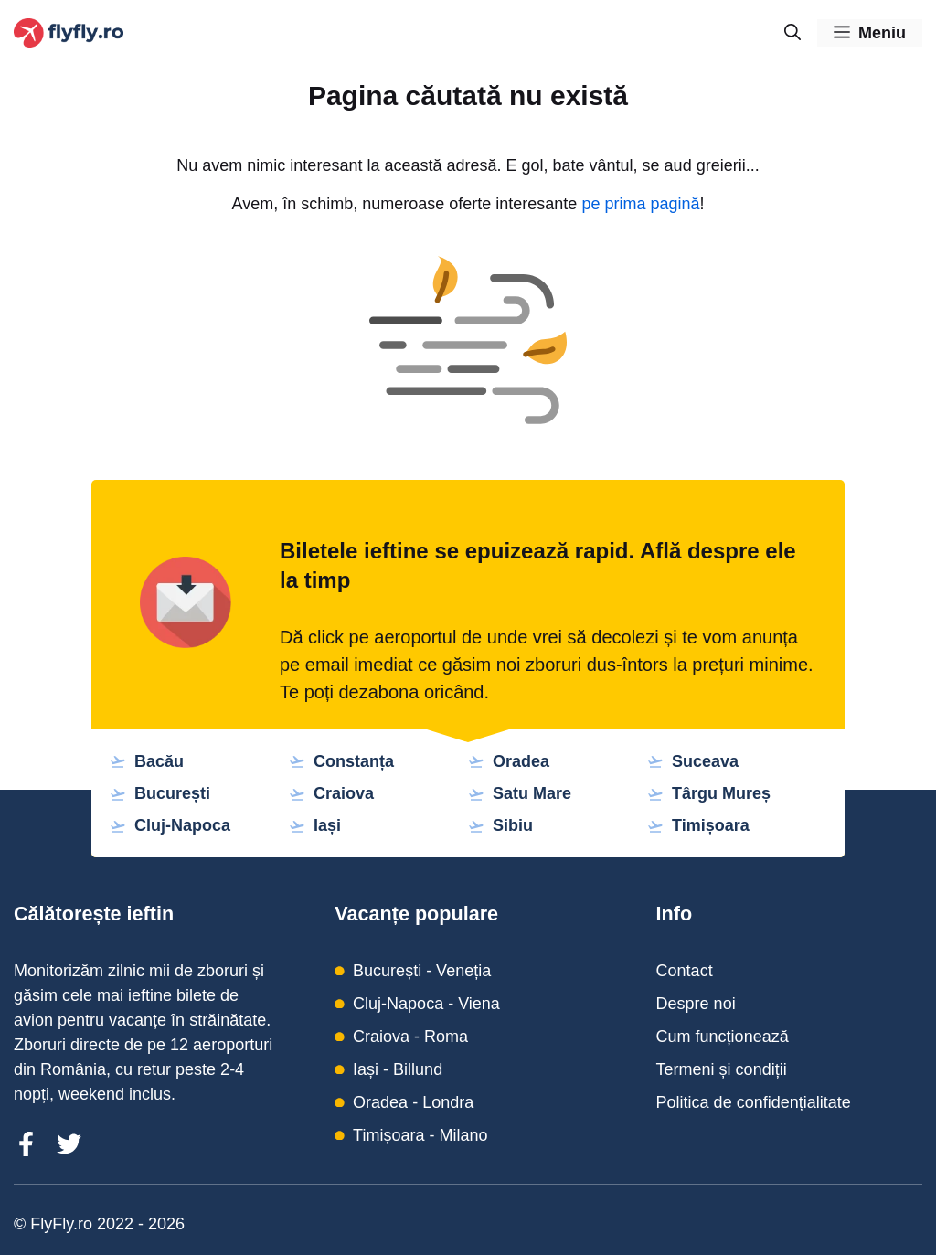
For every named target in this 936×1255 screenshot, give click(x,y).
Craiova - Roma (410, 1036)
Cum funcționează (722, 1036)
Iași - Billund (397, 1069)
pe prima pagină (640, 204)
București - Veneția (422, 971)
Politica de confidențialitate (753, 1102)
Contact (684, 971)
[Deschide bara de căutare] (792, 33)
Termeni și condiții (721, 1069)
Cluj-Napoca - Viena (426, 1003)
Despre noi (696, 1003)
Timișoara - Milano (420, 1135)
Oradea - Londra (413, 1102)
